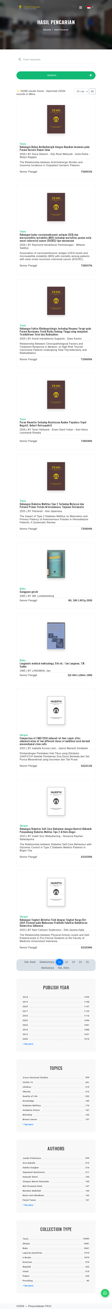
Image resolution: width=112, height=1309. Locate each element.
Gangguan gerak (29, 592)
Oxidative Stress (31, 1110)
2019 (25, 997)
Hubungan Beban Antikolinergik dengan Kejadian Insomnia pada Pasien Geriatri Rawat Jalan (55, 148)
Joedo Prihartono (32, 1158)
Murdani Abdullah (32, 1191)
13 (73, 962)
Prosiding (28, 1280)
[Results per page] (81, 91)
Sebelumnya (46, 962)
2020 (25, 1039)
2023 (25, 1006)
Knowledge (28, 1101)
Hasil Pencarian (61, 30)
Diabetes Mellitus (32, 1105)
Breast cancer (30, 1119)
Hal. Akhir (63, 968)
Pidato (26, 1276)
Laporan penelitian (32, 1253)
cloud (25, 1271)
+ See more (28, 1043)
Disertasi (27, 1262)
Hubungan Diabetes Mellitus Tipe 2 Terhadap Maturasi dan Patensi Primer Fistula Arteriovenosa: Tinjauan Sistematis (52, 505)
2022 (25, 1020)
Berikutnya (47, 968)
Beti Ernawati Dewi (32, 1186)
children (27, 1087)
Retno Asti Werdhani (33, 1195)
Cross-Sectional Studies (35, 1077)
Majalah (27, 1267)
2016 (25, 1030)
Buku (25, 1248)
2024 (25, 1025)
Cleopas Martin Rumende (36, 1181)
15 (87, 962)
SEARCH (52, 76)
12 (66, 962)
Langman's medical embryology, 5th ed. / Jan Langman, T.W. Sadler (52, 665)
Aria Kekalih (29, 1163)
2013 (25, 1034)
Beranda (47, 30)
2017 (25, 1011)
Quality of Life (30, 1096)
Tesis (25, 1239)
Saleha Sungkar (31, 1167)
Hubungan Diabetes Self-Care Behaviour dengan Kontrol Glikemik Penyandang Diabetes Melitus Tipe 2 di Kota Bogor (56, 830)
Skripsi (26, 1243)
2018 (25, 1016)
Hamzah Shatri (30, 1177)
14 (80, 962)
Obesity (27, 1091)
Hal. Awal (30, 962)
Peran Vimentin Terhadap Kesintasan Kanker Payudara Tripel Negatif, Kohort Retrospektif (53, 423)
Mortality (27, 1115)
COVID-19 (28, 1082)
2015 (25, 1002)
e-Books (27, 1257)
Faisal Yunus (29, 1200)
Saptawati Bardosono (34, 1172)
